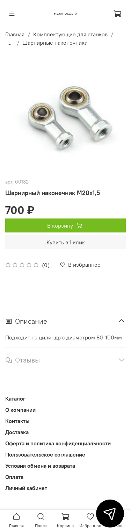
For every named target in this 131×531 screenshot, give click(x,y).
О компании (20, 409)
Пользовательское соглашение (45, 454)
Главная (14, 34)
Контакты (17, 420)
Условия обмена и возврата (40, 465)
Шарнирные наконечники (55, 42)
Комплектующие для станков (70, 34)
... (9, 43)
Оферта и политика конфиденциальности (58, 443)
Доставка (17, 432)
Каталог (15, 398)
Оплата (14, 476)
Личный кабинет (26, 488)
